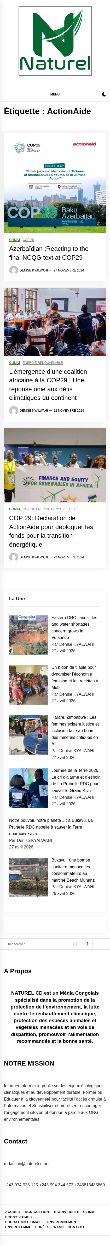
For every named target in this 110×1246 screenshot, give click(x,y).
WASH (58, 1227)
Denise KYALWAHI (34, 270)
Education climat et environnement (41, 1222)
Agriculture (37, 1212)
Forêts (42, 1227)
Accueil (13, 1212)
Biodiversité (66, 1212)
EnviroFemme (18, 1227)
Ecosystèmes (18, 1217)
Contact (76, 1227)
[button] (104, 95)
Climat (14, 240)
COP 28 (28, 240)
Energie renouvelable (43, 363)
